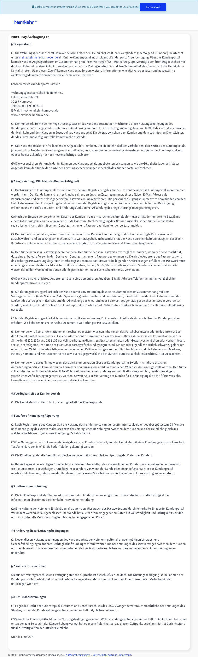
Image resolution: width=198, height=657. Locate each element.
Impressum (125, 655)
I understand (153, 7)
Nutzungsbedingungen (78, 655)
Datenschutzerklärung (104, 655)
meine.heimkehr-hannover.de (38, 57)
